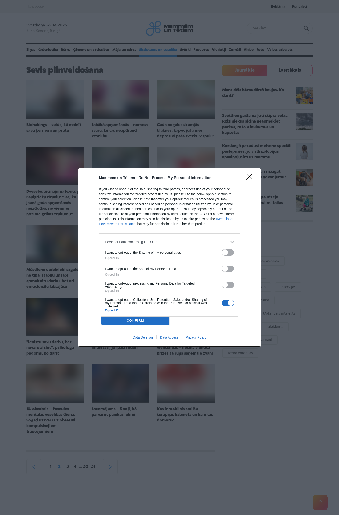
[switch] (228, 252)
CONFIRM (135, 320)
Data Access (169, 337)
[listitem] (169, 242)
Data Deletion (143, 337)
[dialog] (169, 257)
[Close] (250, 178)
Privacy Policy (196, 337)
